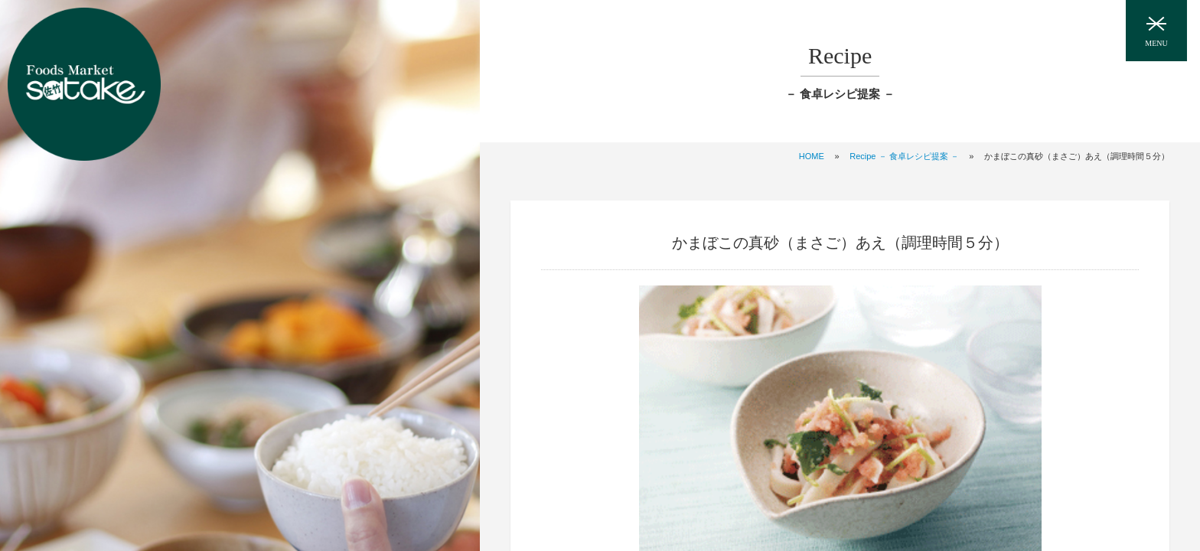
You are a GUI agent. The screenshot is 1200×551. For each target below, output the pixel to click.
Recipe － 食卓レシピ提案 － (903, 156)
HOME (811, 156)
